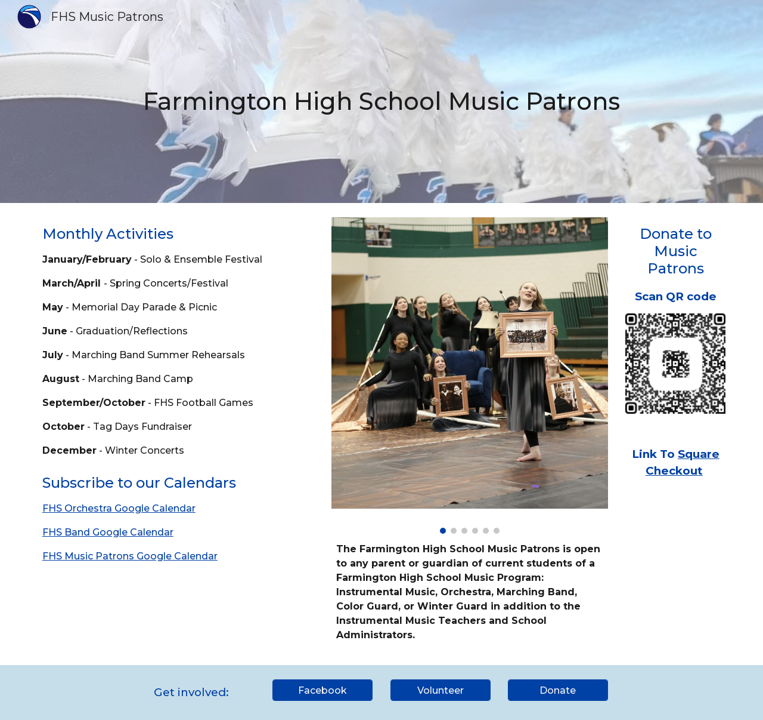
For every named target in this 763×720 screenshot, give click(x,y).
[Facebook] (322, 690)
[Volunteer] (440, 690)
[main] (381, 101)
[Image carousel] (469, 375)
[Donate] (557, 690)
